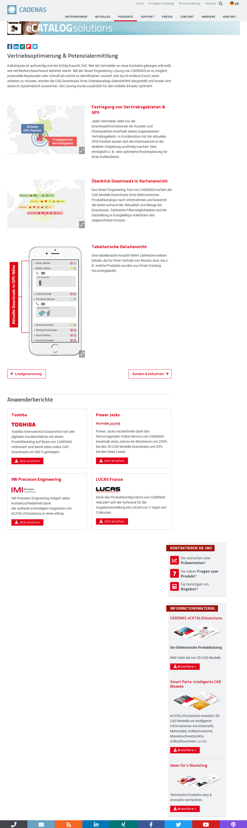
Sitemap (210, 3)
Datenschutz (72, 815)
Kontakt (28, 815)
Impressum (48, 815)
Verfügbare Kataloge (161, 3)
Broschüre (198, 563)
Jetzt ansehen (27, 505)
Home (140, 3)
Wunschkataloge (189, 3)
